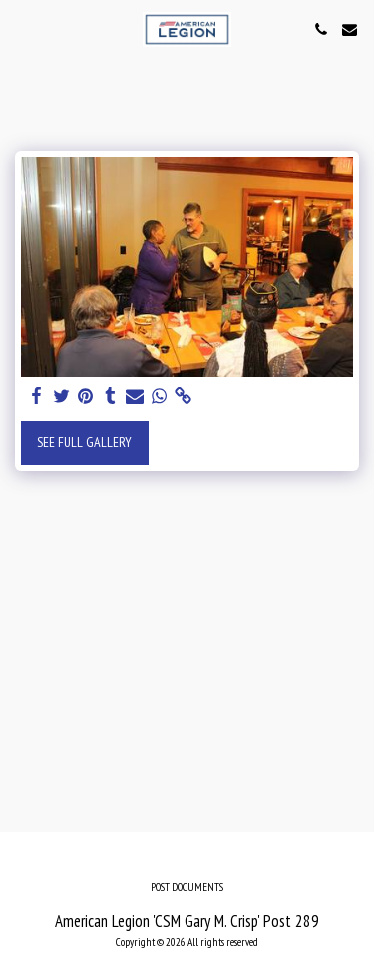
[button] (22, 29)
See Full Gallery (84, 442)
